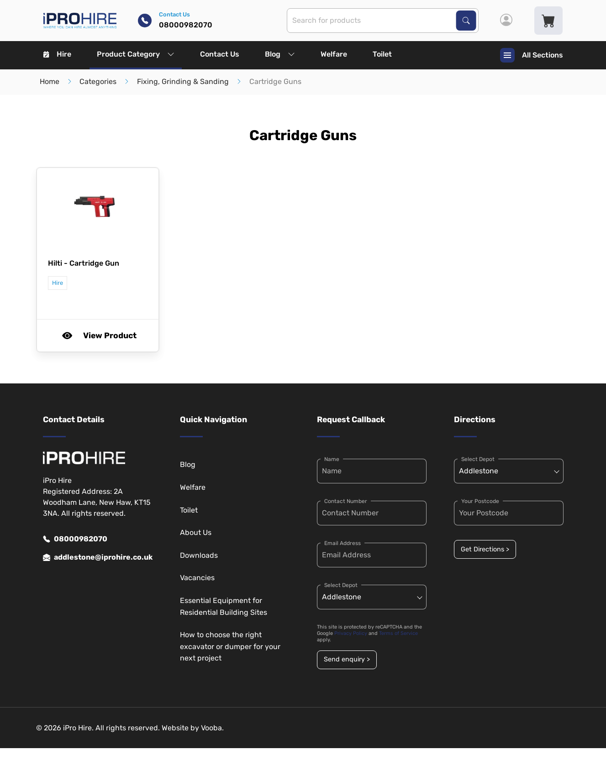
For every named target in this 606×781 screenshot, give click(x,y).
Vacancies (197, 577)
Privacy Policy (350, 633)
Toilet (382, 54)
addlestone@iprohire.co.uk (98, 557)
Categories (97, 81)
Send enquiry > (347, 659)
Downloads (199, 555)
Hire (57, 54)
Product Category (135, 54)
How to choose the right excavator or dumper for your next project (230, 646)
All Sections (531, 55)
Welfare (334, 54)
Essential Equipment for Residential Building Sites (223, 606)
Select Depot (341, 585)
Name (331, 459)
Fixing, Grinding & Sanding (183, 81)
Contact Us (219, 54)
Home (49, 81)
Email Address (342, 543)
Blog (280, 54)
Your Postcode (480, 501)
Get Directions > (485, 549)
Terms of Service (398, 633)
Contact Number (345, 501)
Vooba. (212, 727)
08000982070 (75, 539)
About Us (195, 532)
